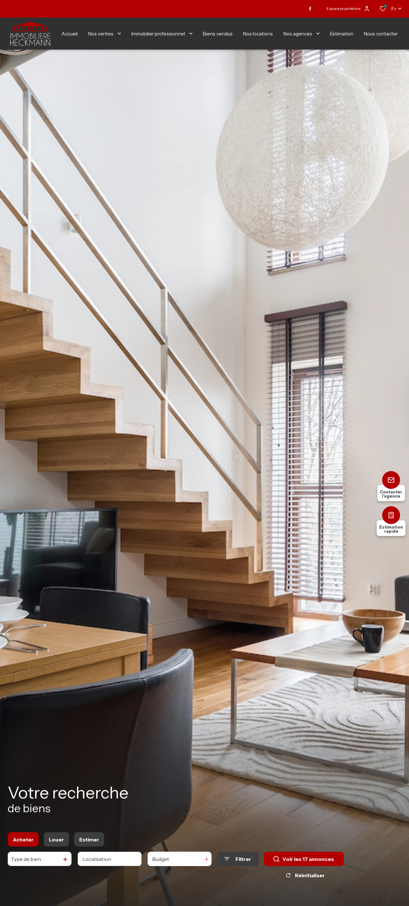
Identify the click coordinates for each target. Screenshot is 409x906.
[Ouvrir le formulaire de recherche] (238, 861)
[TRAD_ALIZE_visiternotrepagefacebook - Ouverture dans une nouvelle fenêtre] (310, 9)
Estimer (89, 842)
